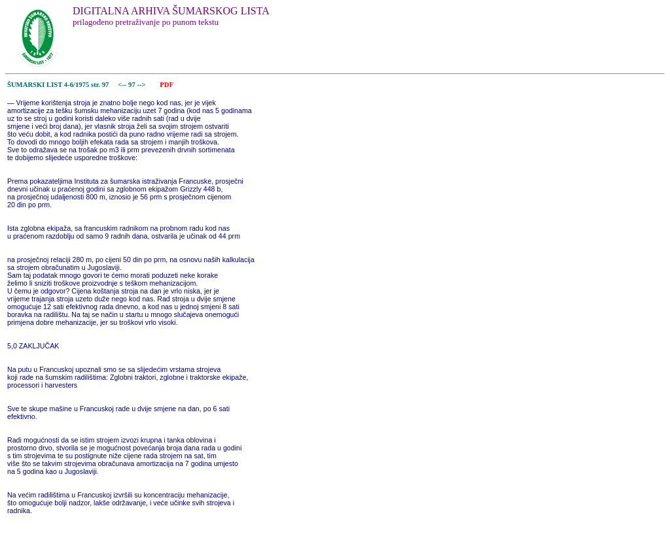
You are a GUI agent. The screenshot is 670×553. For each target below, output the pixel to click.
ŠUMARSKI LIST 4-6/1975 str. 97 (58, 84)
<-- (122, 84)
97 (132, 84)
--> (142, 84)
